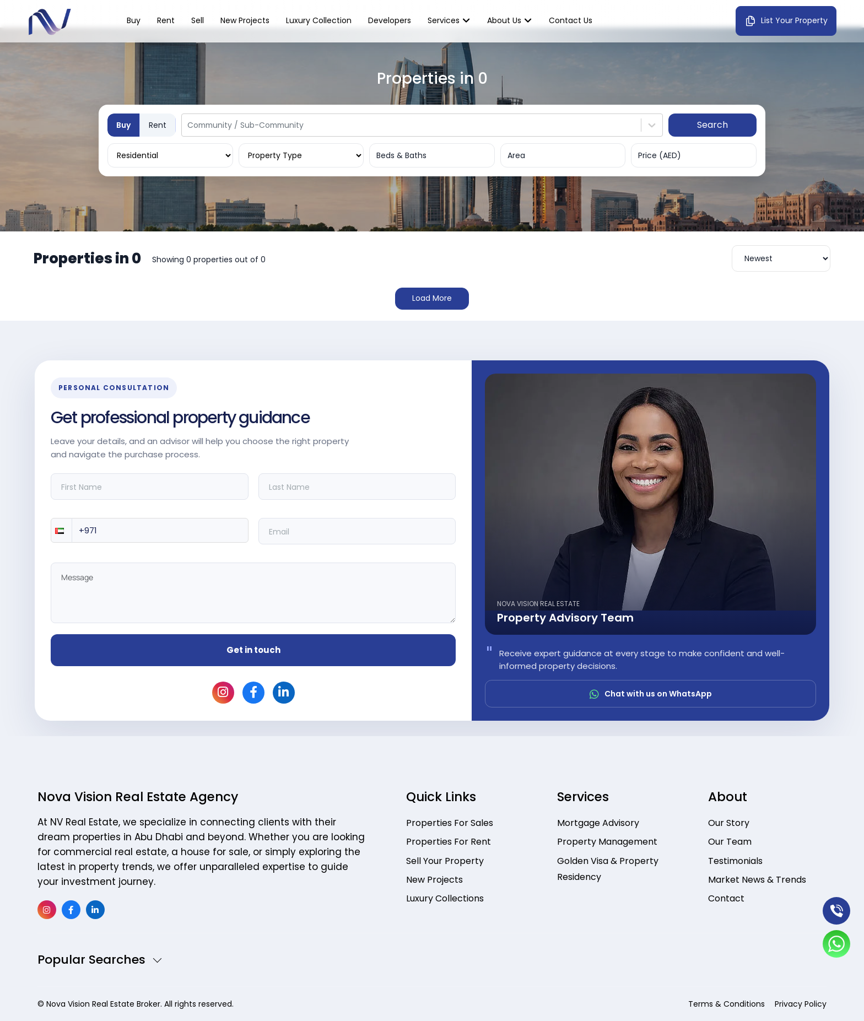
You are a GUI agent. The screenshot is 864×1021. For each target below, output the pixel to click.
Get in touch (253, 650)
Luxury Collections (445, 900)
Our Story (728, 823)
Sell (197, 20)
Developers (389, 20)
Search (712, 124)
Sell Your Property (445, 861)
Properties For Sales (449, 823)
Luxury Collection (319, 20)
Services (444, 20)
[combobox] (188, 125)
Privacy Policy (801, 1003)
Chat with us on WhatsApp (651, 693)
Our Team (730, 842)
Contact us (570, 20)
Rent (166, 20)
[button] (61, 530)
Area (516, 155)
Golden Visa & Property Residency (607, 869)
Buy (134, 20)
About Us (504, 20)
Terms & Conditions (726, 1003)
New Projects (244, 20)
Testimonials (735, 861)
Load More (432, 298)
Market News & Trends (757, 880)
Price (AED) (659, 155)
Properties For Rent (448, 842)
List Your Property (786, 21)
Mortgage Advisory (598, 823)
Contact (726, 900)
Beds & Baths (401, 155)
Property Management (607, 842)
